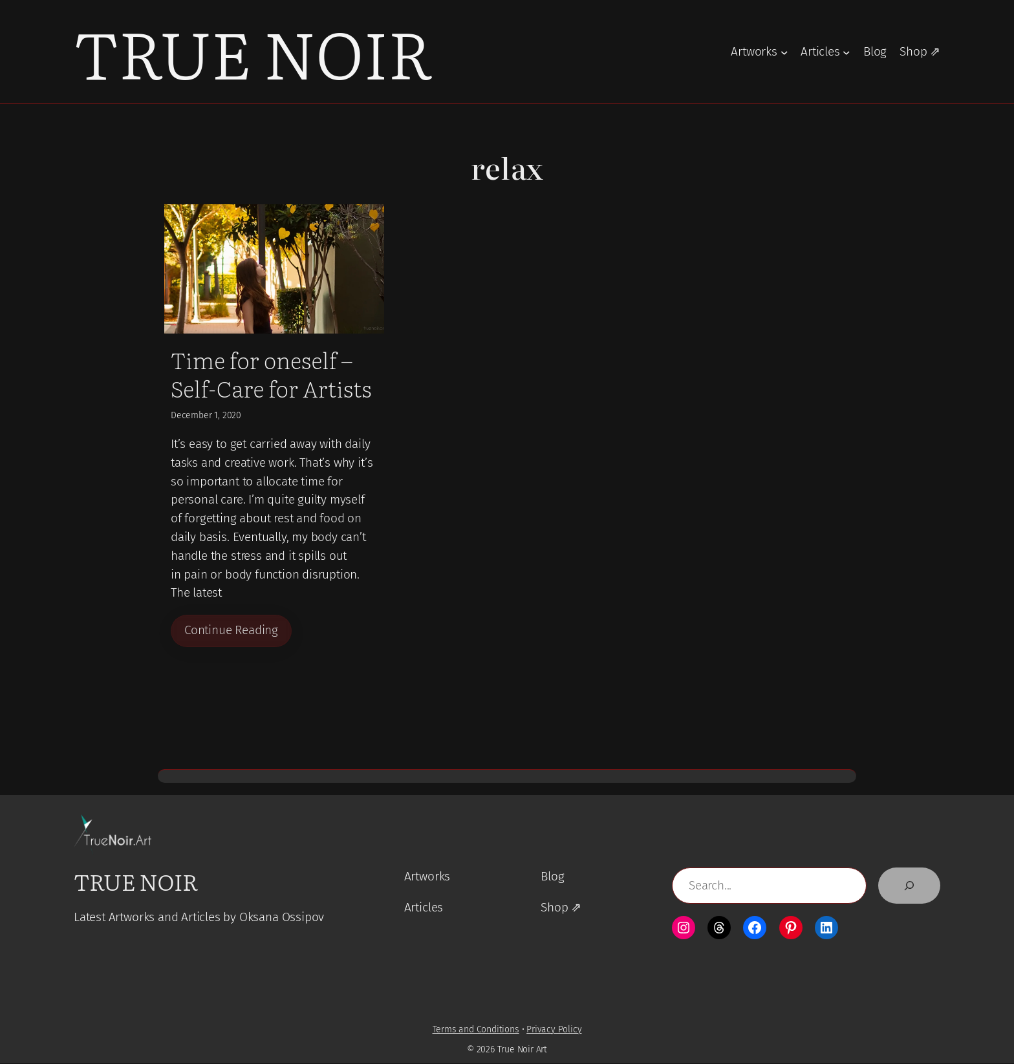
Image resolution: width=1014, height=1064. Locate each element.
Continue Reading (231, 630)
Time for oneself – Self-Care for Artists (271, 374)
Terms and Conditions (476, 1030)
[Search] (909, 886)
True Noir (253, 51)
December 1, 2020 (206, 415)
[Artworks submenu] (784, 52)
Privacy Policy (553, 1030)
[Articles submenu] (846, 52)
